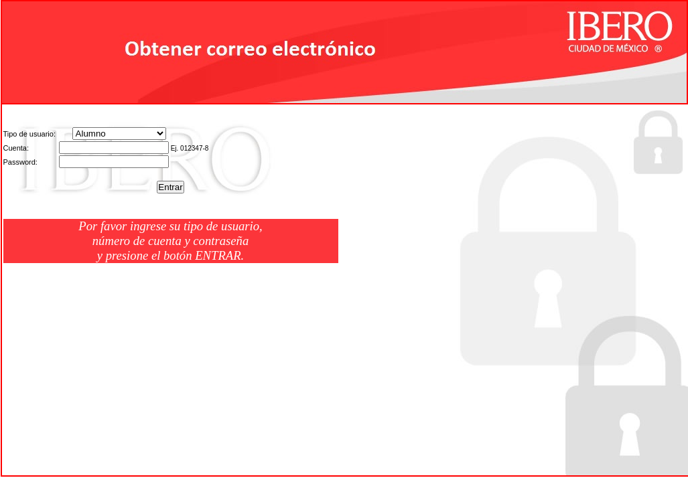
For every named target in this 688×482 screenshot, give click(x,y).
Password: (20, 162)
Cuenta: (16, 148)
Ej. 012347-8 (190, 148)
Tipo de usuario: (29, 134)
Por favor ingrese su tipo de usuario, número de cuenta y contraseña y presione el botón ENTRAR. (170, 240)
